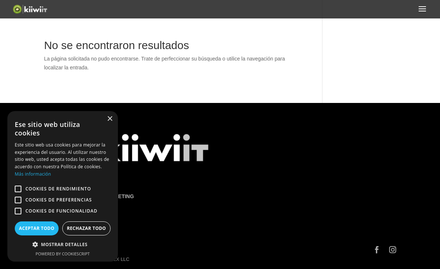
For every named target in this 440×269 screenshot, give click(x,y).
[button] (63, 244)
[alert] (62, 186)
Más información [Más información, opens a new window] (33, 174)
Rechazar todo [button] (86, 228)
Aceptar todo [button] (36, 228)
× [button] (109, 119)
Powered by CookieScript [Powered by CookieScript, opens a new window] (63, 253)
